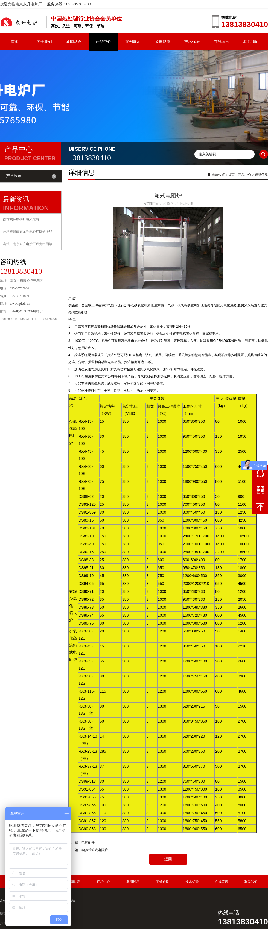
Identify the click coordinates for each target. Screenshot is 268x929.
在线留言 (221, 41)
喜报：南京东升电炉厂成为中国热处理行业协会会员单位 (31, 244)
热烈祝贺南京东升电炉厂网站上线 (27, 232)
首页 (15, 41)
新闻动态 (73, 41)
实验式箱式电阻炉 (94, 850)
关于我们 (44, 41)
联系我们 (251, 41)
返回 (168, 859)
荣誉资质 (162, 41)
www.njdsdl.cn (20, 304)
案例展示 (133, 41)
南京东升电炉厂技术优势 (21, 219)
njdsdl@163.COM (22, 311)
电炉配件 (88, 842)
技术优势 (192, 41)
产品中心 (103, 41)
